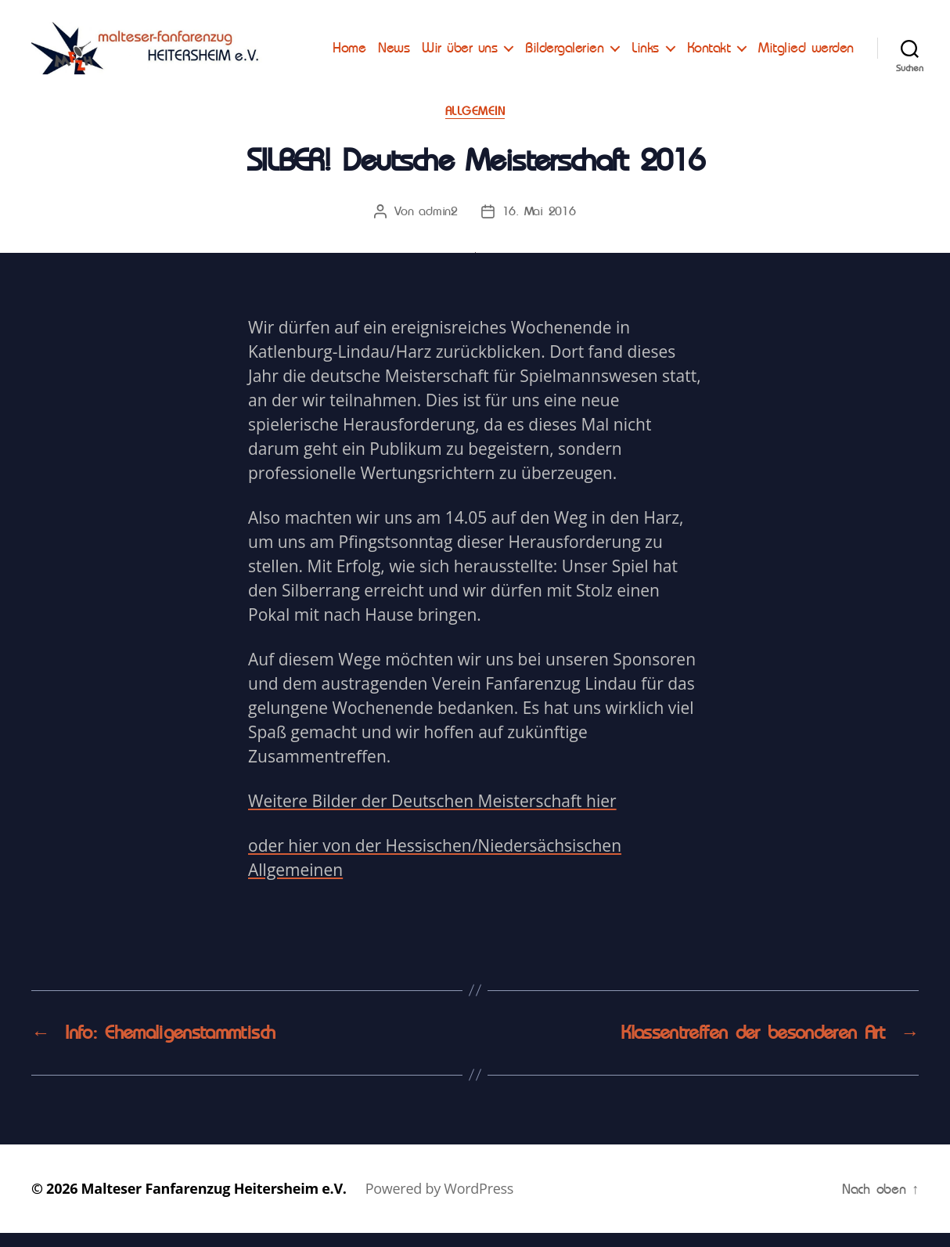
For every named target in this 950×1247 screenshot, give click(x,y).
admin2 (438, 226)
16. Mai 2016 (539, 226)
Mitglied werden (806, 66)
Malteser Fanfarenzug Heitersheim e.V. (214, 1202)
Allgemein (475, 125)
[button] (25, 23)
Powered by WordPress (439, 1202)
